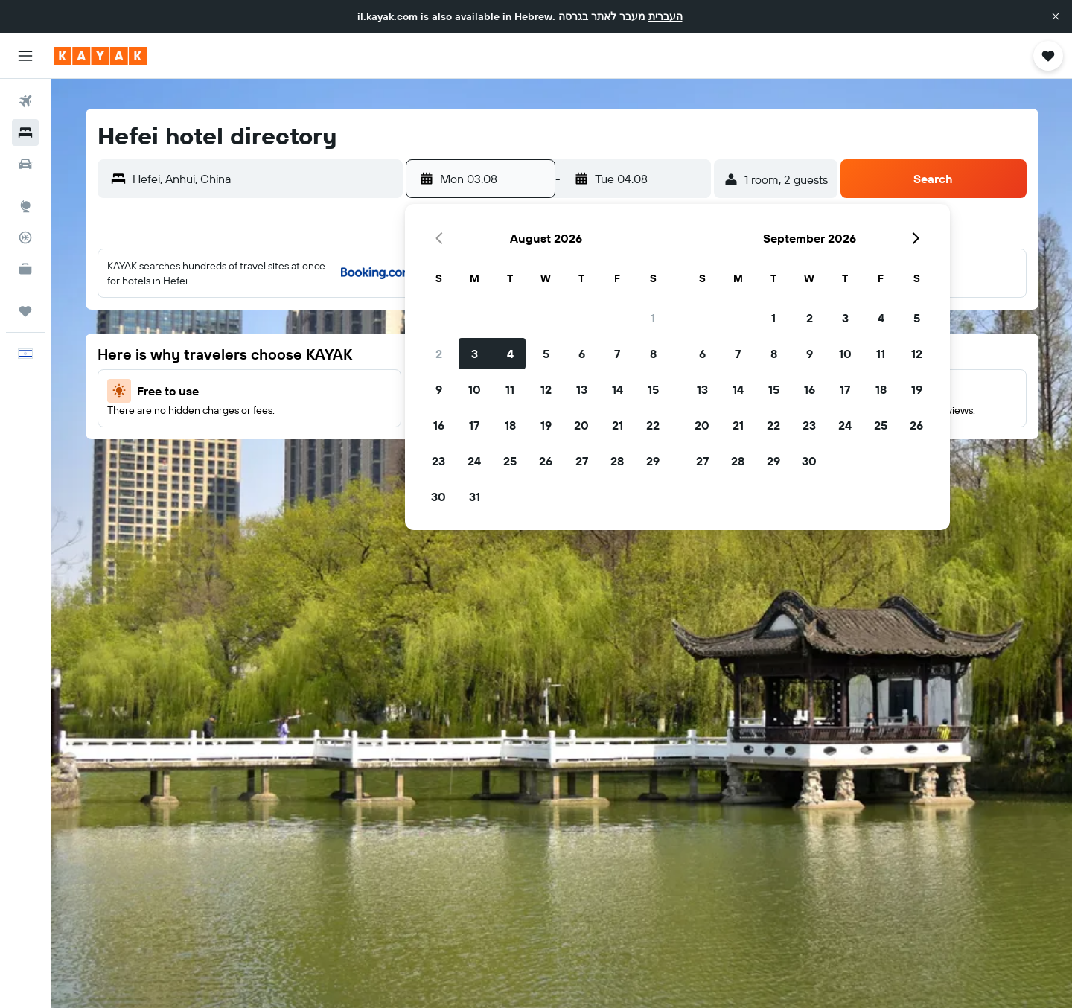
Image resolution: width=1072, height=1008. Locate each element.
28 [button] (617, 460)
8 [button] (653, 353)
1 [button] (653, 317)
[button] (1055, 16)
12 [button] (546, 389)
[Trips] (25, 311)
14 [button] (617, 389)
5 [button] (546, 353)
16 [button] (438, 425)
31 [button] (474, 496)
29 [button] (653, 460)
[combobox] (264, 178)
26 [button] (545, 460)
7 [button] (617, 353)
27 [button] (581, 460)
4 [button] (510, 353)
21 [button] (617, 425)
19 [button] (546, 425)
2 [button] (439, 353)
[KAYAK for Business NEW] (25, 269)
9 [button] (439, 389)
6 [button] (581, 353)
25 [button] (510, 460)
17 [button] (474, 425)
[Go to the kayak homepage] (100, 56)
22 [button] (653, 425)
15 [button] (653, 389)
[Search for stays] (25, 132)
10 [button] (474, 389)
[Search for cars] (25, 164)
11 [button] (509, 389)
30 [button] (438, 496)
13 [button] (581, 389)
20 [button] (581, 425)
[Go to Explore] (25, 206)
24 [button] (474, 460)
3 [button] (474, 353)
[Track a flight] (25, 237)
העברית (665, 16)
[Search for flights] (25, 101)
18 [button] (510, 425)
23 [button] (438, 460)
